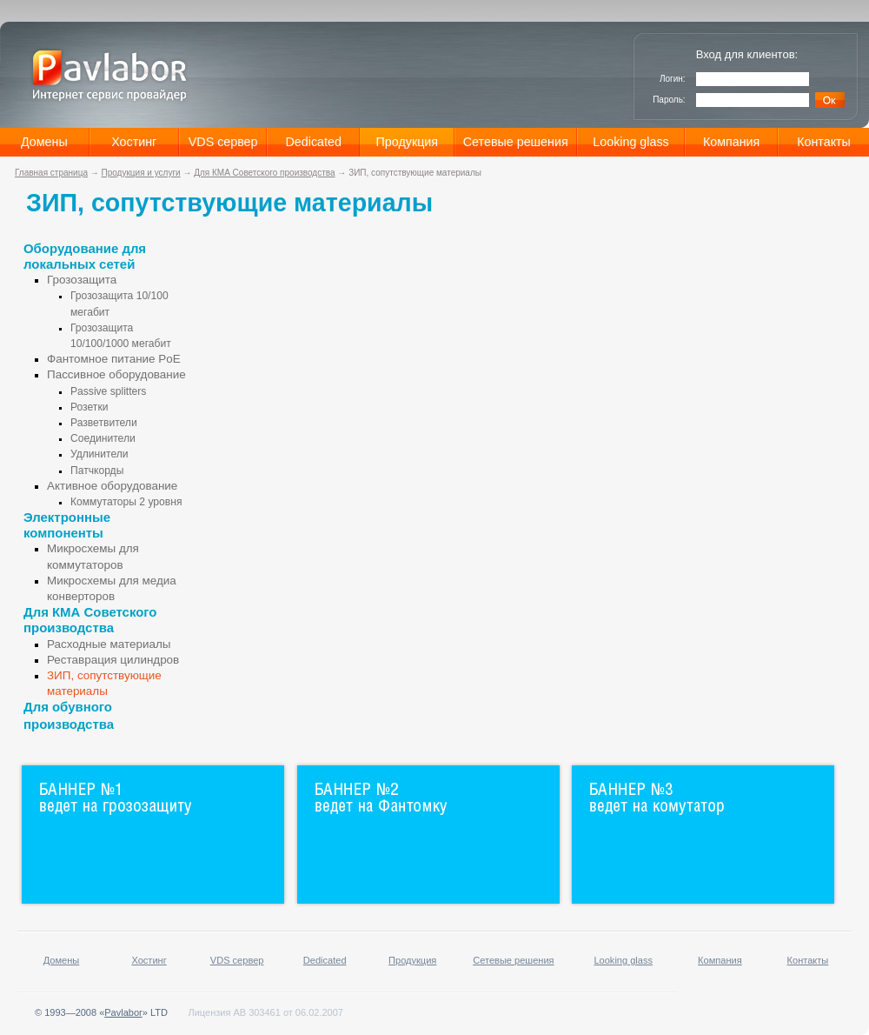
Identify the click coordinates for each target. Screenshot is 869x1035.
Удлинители (99, 454)
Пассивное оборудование (116, 374)
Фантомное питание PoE (114, 358)
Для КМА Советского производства (264, 172)
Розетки (89, 407)
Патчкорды (96, 470)
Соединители (103, 438)
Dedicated (314, 142)
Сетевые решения (515, 142)
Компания (731, 142)
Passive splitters (108, 391)
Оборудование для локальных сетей (84, 256)
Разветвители (103, 423)
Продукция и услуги (141, 172)
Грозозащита (81, 279)
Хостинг (133, 142)
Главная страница (51, 172)
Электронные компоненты (66, 525)
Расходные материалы (108, 644)
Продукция (407, 142)
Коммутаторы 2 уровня (126, 502)
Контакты (824, 142)
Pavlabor (123, 1012)
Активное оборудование (112, 485)
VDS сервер (223, 142)
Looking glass (630, 142)
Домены (44, 142)
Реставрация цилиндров (113, 659)
